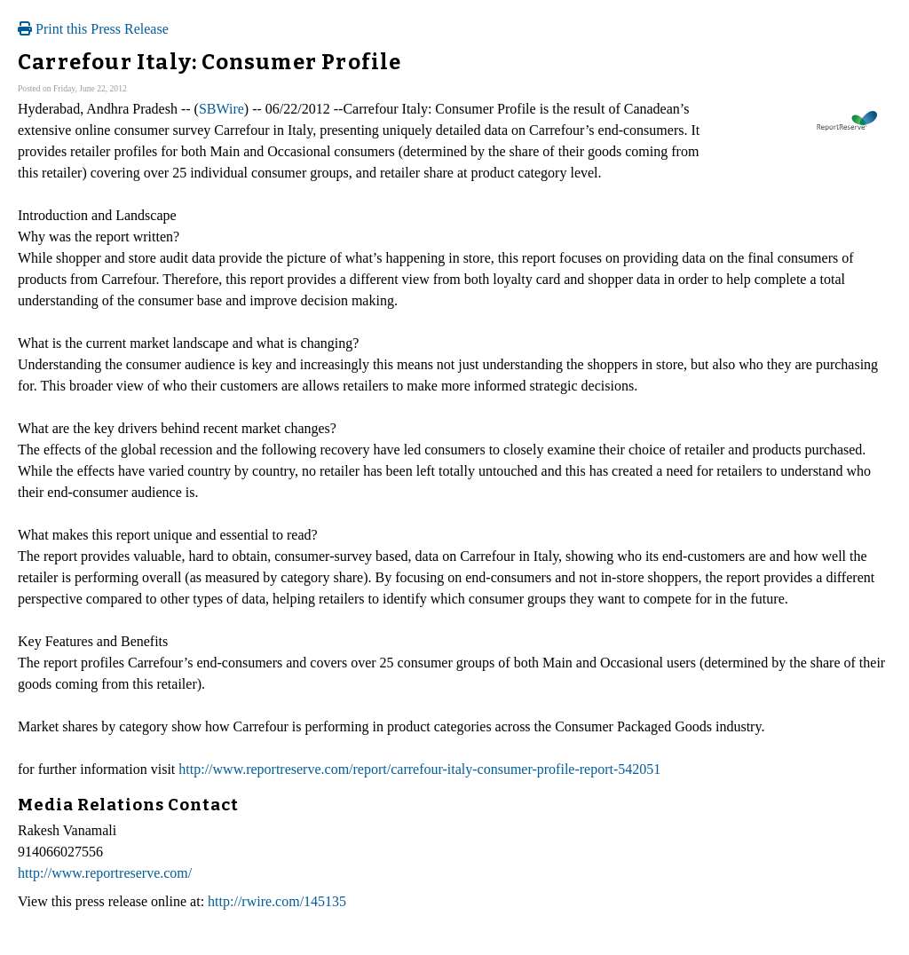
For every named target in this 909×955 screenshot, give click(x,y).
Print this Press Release (93, 28)
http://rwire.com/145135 (277, 901)
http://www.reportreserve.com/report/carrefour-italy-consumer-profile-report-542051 (419, 769)
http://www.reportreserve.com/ (105, 872)
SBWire (221, 108)
